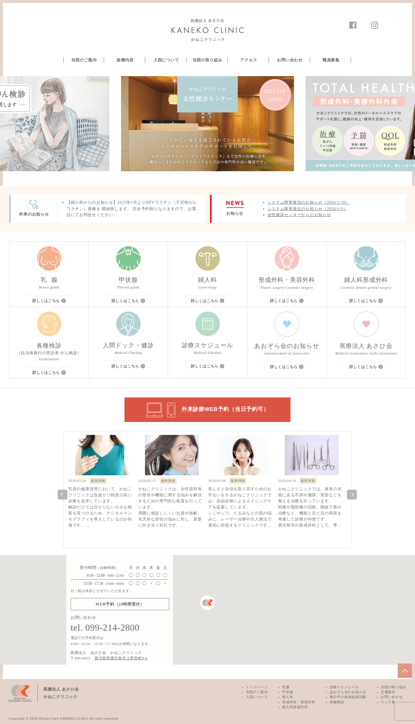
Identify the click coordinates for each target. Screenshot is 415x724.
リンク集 (388, 702)
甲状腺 (287, 692)
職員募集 (330, 60)
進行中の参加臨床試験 (348, 697)
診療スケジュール (344, 687)
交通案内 (388, 692)
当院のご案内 (84, 60)
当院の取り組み (207, 60)
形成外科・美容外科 (298, 702)
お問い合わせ (289, 60)
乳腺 (285, 687)
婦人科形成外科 (295, 707)
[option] (207, 123)
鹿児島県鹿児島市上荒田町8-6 (121, 658)
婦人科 (287, 697)
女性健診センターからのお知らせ (299, 214)
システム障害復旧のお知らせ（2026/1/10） (308, 202)
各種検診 (337, 702)
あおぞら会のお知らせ (348, 692)
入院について (166, 60)
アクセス (248, 60)
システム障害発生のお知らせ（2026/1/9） (307, 208)
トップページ (257, 687)
